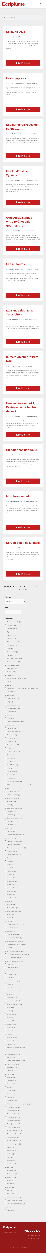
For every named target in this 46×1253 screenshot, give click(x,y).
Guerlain (11, 858)
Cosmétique (12, 735)
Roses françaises (14, 1121)
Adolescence (12, 628)
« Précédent (7, 586)
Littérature (11, 974)
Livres (10, 978)
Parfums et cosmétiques (16, 1047)
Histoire (11, 871)
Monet (10, 1017)
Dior (9, 788)
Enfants (11, 815)
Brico (9, 715)
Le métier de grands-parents (17, 944)
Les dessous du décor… (15, 958)
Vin (9, 1207)
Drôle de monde (13, 798)
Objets (10, 1041)
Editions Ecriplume (14, 808)
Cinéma (11, 728)
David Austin (12, 765)
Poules (11, 1084)
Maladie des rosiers (14, 991)
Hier (10, 868)
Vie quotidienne (14, 1200)
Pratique (11, 1087)
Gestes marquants (14, 855)
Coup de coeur (13, 745)
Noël (10, 1034)
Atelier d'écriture (14, 662)
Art (10, 648)
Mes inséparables (13, 1001)
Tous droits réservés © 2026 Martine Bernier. (23, 1248)
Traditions (11, 1190)
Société (11, 1160)
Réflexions (11, 1097)
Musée (10, 1021)
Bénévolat (11, 692)
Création (11, 755)
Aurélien (11, 672)
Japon (10, 901)
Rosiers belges (13, 1137)
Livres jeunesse (13, 981)
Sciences (11, 1150)
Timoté (10, 1187)
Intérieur (10, 888)
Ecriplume (13, 4)
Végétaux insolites (14, 1197)
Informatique (12, 881)
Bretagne (11, 712)
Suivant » (25, 589)
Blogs (10, 702)
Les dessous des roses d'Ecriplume (19, 954)
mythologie (12, 1027)
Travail (10, 1194)
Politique (11, 1077)
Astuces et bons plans (15, 658)
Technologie (12, 1174)
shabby (10, 1154)
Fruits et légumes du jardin (16, 848)
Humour (11, 878)
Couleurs (11, 741)
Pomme (11, 1081)
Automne (11, 675)
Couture (10, 748)
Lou (9, 988)
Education (11, 811)
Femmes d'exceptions (15, 835)
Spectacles (11, 1164)
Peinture (11, 1057)
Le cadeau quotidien (14, 938)
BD (9, 685)
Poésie (10, 1074)
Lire (10, 971)
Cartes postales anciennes (16, 722)
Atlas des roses (13, 668)
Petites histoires (13, 1064)
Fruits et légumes (13, 845)
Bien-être (11, 695)
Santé (10, 1147)
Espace (10, 821)
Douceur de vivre (13, 795)
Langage (11, 931)
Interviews (11, 891)
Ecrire (10, 805)
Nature (10, 1031)
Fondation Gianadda (15, 841)
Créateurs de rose (14, 751)
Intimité (11, 894)
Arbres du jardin (13, 642)
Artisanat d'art (12, 652)
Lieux (10, 964)
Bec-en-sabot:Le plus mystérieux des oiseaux (22, 688)
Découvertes (12, 771)
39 (24, 586)
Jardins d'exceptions (14, 911)
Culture (11, 761)
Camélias (11, 718)
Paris (9, 1051)
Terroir (10, 1180)
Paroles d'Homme (13, 1054)
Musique (11, 1024)
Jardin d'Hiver (13, 908)
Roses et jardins (13, 1117)
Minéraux (11, 1007)
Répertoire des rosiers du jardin (18, 1104)
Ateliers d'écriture (14, 665)
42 (36, 586)
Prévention (11, 1091)
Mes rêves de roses (14, 1004)
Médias (10, 994)
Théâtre (10, 1184)
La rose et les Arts (14, 928)
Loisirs (10, 984)
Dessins (11, 775)
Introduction (12, 898)
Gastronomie (12, 851)
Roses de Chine (13, 1114)
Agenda (10, 632)
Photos (10, 1071)
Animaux (11, 638)
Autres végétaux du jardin (16, 678)
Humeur (11, 875)
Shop (10, 1157)
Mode (10, 1011)
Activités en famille (14, 622)
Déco (10, 768)
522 (19, 589)
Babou (10, 682)
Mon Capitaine (13, 1014)
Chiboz (10, 725)
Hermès (10, 865)
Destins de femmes (14, 781)
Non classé (12, 1037)
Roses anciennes (13, 1107)
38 (20, 586)
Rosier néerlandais (14, 1127)
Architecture (12, 645)
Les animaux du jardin (15, 951)
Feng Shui (11, 838)
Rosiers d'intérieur (14, 1140)
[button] (39, 4)
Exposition (12, 825)
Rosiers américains (14, 1134)
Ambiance (11, 635)
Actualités (12, 625)
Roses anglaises (13, 1111)
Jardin (11, 904)
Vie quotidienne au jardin (16, 1204)
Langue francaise (14, 934)
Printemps (11, 1094)
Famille (11, 831)
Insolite (11, 885)
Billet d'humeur (13, 698)
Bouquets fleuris (13, 708)
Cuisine (11, 758)
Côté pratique (12, 738)
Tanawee (11, 1170)
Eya (9, 828)
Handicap (11, 861)
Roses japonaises (13, 1124)
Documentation (13, 791)
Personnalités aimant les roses (17, 1061)
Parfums (11, 1044)
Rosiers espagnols (14, 1144)
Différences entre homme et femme (19, 785)
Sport (10, 1167)
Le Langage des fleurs (15, 941)
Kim (9, 921)
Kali (10, 918)
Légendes (11, 948)
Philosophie (12, 1067)
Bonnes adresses (14, 705)
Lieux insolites (13, 968)
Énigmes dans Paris (14, 818)
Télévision (11, 1177)
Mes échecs (12, 998)
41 (32, 586)
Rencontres (12, 1101)
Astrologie (11, 655)
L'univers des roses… (15, 924)
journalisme (12, 914)
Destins (11, 778)
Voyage (11, 1210)
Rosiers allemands (14, 1130)
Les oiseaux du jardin (15, 961)
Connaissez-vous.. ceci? (16, 732)
